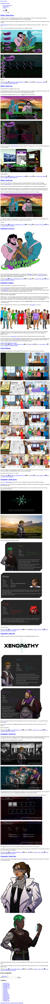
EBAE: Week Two (7, 86)
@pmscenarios (8, 482)
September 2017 (6, 1000)
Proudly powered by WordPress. (16, 1002)
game (38, 475)
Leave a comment (9, 83)
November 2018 (6, 985)
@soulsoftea (17, 338)
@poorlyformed (4, 24)
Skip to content (4, 1)
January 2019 (6, 983)
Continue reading (9, 343)
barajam (38, 82)
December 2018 (6, 984)
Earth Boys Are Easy (7, 228)
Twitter (4, 7)
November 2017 (6, 998)
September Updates (7, 283)
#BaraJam (30, 274)
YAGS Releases (6, 348)
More (4, 10)
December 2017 (6, 997)
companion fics (5, 290)
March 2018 (5, 993)
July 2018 (5, 989)
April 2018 (5, 992)
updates (44, 82)
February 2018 (6, 994)
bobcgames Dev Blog (5, 3)
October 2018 (6, 986)
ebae (41, 82)
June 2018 (5, 990)
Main (32, 82)
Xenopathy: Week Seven (9, 479)
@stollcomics (33, 304)
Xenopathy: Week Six (8, 633)
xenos (38, 629)
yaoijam (42, 629)
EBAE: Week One (7, 180)
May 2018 (5, 991)
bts (38, 344)
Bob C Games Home (7, 5)
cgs (40, 344)
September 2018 (6, 987)
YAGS (33, 344)
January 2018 (6, 996)
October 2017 (6, 999)
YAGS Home (6, 6)
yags (46, 344)
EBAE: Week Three (7, 15)
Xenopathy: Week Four (8, 856)
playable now (13, 336)
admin (7, 82)
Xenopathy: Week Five (8, 734)
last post (7, 287)
